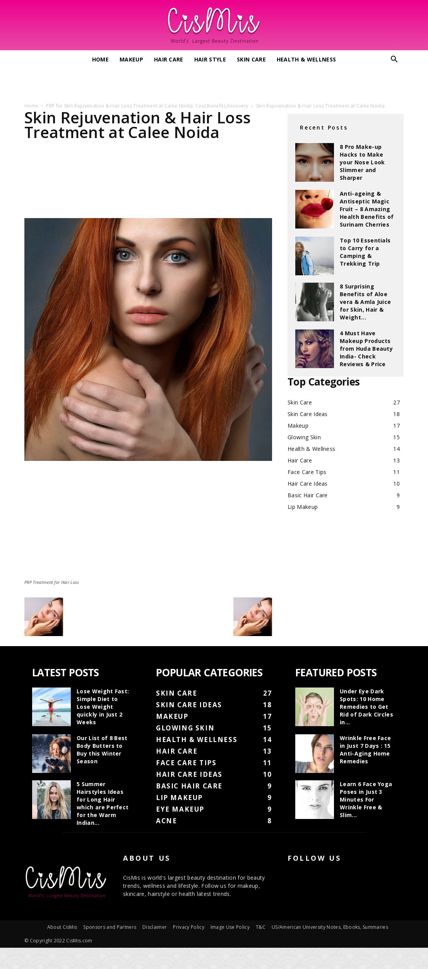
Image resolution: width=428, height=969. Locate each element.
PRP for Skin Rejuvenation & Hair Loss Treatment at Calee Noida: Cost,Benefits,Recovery (147, 105)
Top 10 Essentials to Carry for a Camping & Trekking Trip (365, 252)
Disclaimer (154, 927)
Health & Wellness (306, 59)
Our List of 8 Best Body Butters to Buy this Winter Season (102, 749)
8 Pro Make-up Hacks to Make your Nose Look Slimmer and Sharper (362, 162)
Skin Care (251, 59)
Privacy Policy (188, 927)
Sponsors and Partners (109, 927)
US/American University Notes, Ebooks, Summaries (330, 927)
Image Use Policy (230, 927)
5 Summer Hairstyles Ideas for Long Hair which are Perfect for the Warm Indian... (102, 803)
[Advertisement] (214, 82)
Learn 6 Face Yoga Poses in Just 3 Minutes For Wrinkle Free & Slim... (366, 799)
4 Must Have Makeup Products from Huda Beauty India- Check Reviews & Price (366, 348)
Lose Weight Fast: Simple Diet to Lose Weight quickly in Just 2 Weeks (103, 707)
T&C (260, 927)
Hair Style (210, 59)
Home (100, 59)
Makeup (131, 59)
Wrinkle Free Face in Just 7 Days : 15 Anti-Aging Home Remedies (365, 749)
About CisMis (62, 927)
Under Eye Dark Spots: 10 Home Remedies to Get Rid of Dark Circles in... (366, 707)
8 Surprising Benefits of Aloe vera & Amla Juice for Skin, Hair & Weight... (365, 302)
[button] (394, 60)
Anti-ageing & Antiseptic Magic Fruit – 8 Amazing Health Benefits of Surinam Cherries (367, 209)
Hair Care (168, 59)
